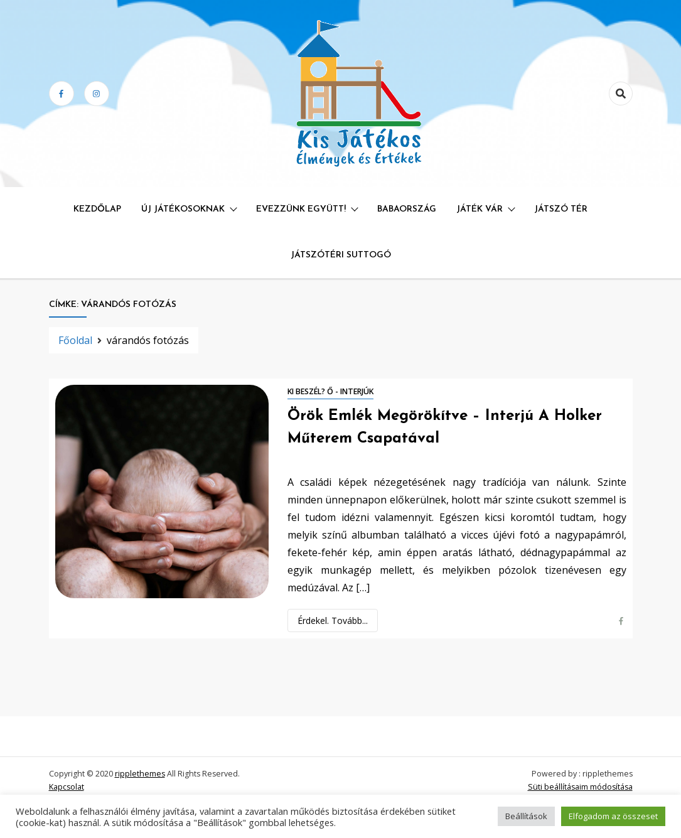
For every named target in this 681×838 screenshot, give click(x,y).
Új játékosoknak (183, 209)
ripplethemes (140, 773)
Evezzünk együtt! (301, 209)
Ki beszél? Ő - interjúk (330, 391)
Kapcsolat (66, 787)
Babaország (406, 209)
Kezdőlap (97, 209)
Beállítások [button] (526, 816)
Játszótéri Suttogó (341, 255)
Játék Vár (479, 209)
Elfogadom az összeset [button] (613, 816)
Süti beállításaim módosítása (580, 787)
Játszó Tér (560, 209)
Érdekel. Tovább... (333, 620)
